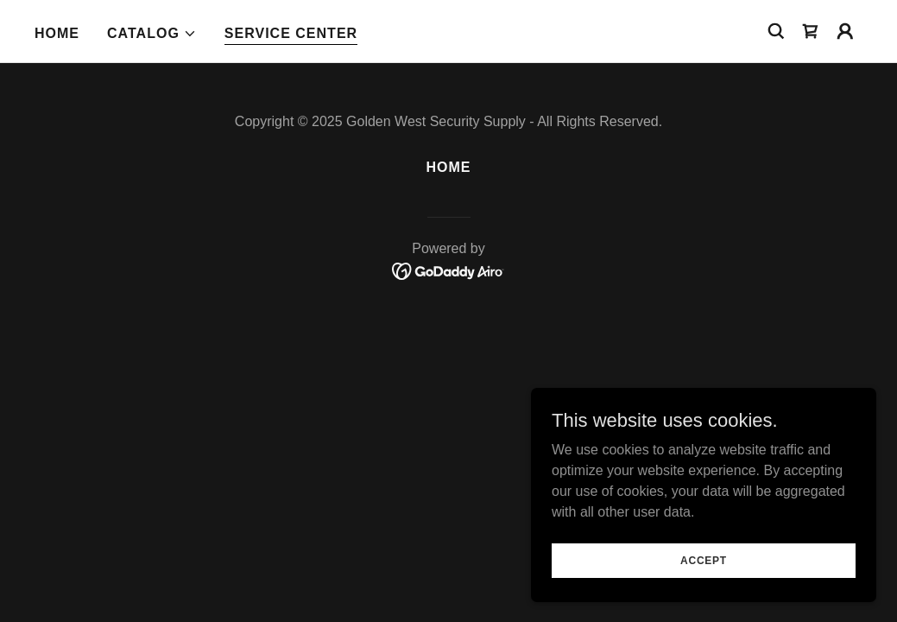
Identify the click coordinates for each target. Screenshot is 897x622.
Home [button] (448, 167)
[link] (810, 31)
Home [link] (57, 33)
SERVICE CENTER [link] (290, 33)
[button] (152, 33)
